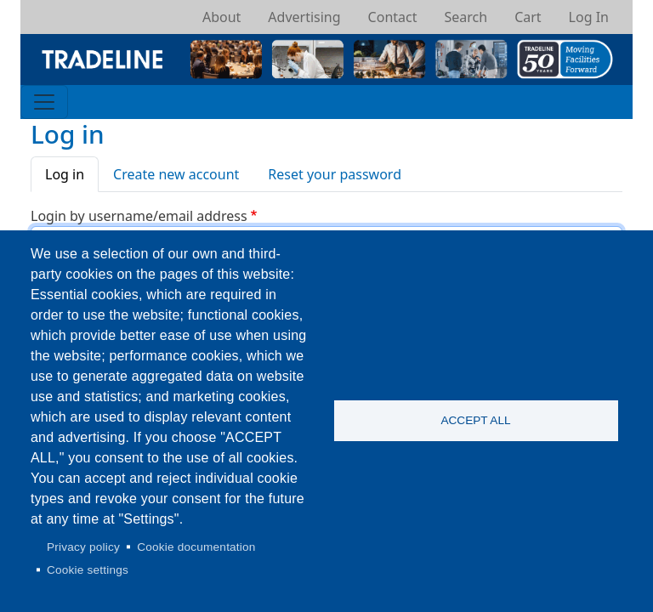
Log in (64, 174)
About (221, 17)
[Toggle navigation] (44, 102)
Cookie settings (87, 570)
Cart (527, 17)
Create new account (176, 174)
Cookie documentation (196, 547)
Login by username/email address (139, 216)
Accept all (475, 420)
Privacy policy (83, 547)
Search (465, 17)
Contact (392, 17)
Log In (589, 17)
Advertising (304, 17)
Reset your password (334, 174)
